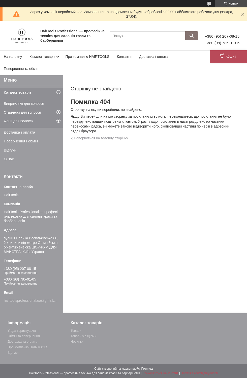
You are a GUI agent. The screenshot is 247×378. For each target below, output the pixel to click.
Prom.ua (147, 368)
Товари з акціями (83, 336)
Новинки (77, 341)
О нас (9, 159)
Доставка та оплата (22, 341)
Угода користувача (22, 331)
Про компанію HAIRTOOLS (87, 57)
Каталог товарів (42, 57)
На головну (13, 57)
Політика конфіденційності (199, 373)
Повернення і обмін (21, 141)
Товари (76, 331)
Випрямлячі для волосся (24, 104)
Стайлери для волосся (22, 112)
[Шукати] (191, 35)
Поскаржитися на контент (160, 373)
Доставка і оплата (153, 57)
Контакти (124, 57)
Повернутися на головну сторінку (101, 138)
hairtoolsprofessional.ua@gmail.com (32, 300)
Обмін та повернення (24, 336)
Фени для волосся (19, 121)
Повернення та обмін (21, 69)
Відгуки (10, 150)
